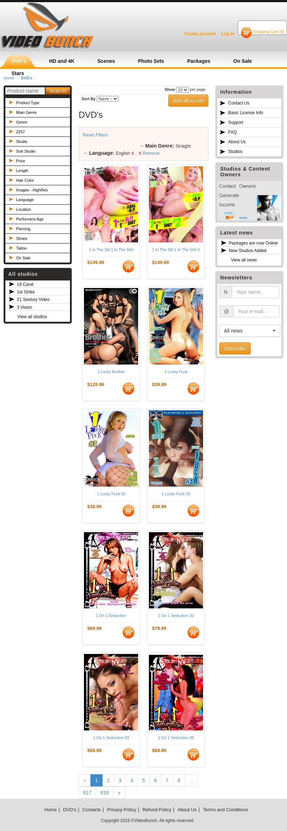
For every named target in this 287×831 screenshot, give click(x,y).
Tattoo (21, 248)
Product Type (27, 103)
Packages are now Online (253, 243)
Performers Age (29, 219)
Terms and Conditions (225, 809)
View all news (244, 260)
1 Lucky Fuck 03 (175, 494)
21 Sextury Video (33, 299)
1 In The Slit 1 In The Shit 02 (176, 249)
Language (25, 200)
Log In (227, 33)
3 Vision (24, 307)
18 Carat (25, 284)
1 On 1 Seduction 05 (176, 737)
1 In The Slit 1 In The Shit (111, 249)
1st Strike (26, 291)
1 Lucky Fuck (176, 372)
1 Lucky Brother (111, 372)
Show (170, 89)
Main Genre (26, 112)
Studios (235, 151)
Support (235, 122)
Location (23, 209)
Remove (151, 153)
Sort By (88, 99)
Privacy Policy (121, 809)
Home (50, 809)
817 (87, 792)
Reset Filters (95, 135)
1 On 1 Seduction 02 (176, 615)
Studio (21, 141)
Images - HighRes (32, 190)
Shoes (21, 238)
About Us (237, 141)
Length (22, 170)
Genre (21, 122)
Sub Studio (26, 151)
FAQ (232, 132)
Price (20, 161)
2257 (20, 132)
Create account (200, 33)
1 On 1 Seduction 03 (111, 737)
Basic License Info (245, 112)
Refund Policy (156, 809)
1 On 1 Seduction (111, 615)
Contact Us (238, 103)
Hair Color (25, 180)
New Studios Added (248, 250)
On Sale (23, 258)
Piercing (23, 229)
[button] (249, 331)
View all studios (32, 316)
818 (104, 792)
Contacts (92, 809)
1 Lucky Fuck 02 (111, 494)
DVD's (69, 809)
